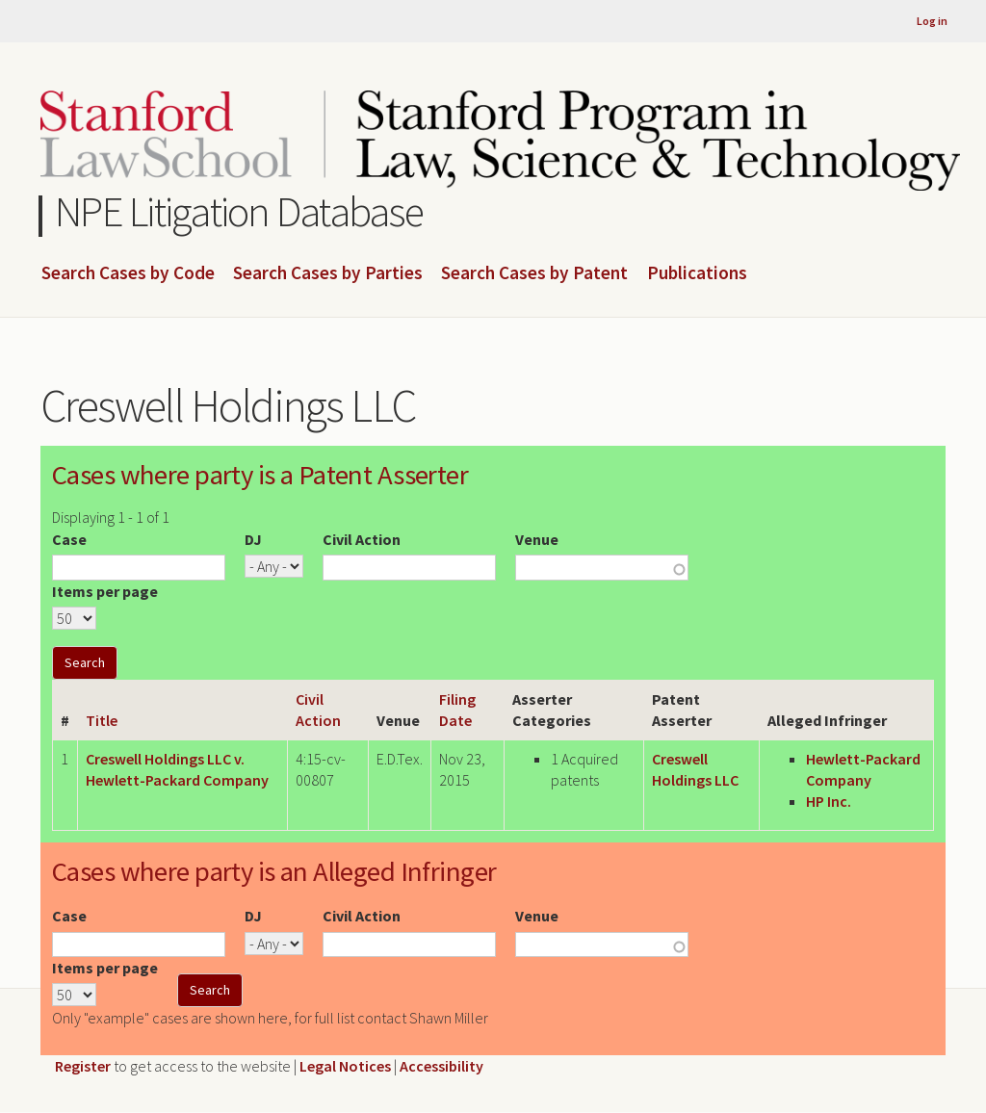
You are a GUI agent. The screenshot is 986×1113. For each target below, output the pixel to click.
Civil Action (362, 539)
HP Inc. (828, 801)
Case (69, 539)
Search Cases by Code (128, 273)
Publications (697, 273)
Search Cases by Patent (534, 273)
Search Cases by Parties (328, 273)
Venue (536, 539)
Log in (932, 20)
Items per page (105, 591)
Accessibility (441, 1065)
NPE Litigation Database (239, 211)
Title (101, 720)
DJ (253, 539)
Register (83, 1065)
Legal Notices (345, 1065)
